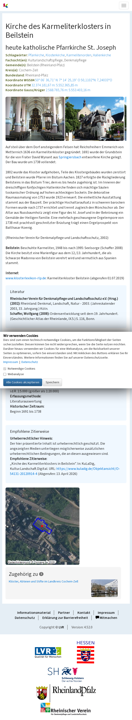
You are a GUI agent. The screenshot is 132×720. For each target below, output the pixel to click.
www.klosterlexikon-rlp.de (26, 278)
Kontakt (83, 612)
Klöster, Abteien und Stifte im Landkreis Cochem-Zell (43, 581)
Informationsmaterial (34, 612)
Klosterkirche (55, 55)
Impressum (106, 612)
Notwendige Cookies (19, 369)
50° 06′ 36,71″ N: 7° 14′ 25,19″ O (57, 80)
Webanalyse (13, 374)
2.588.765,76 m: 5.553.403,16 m (68, 90)
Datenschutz (25, 617)
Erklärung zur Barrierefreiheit (65, 617)
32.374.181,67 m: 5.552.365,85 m (54, 85)
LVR (61, 627)
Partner (64, 612)
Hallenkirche (102, 55)
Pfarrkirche (36, 55)
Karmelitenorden (78, 55)
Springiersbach (70, 157)
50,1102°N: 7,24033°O (96, 80)
